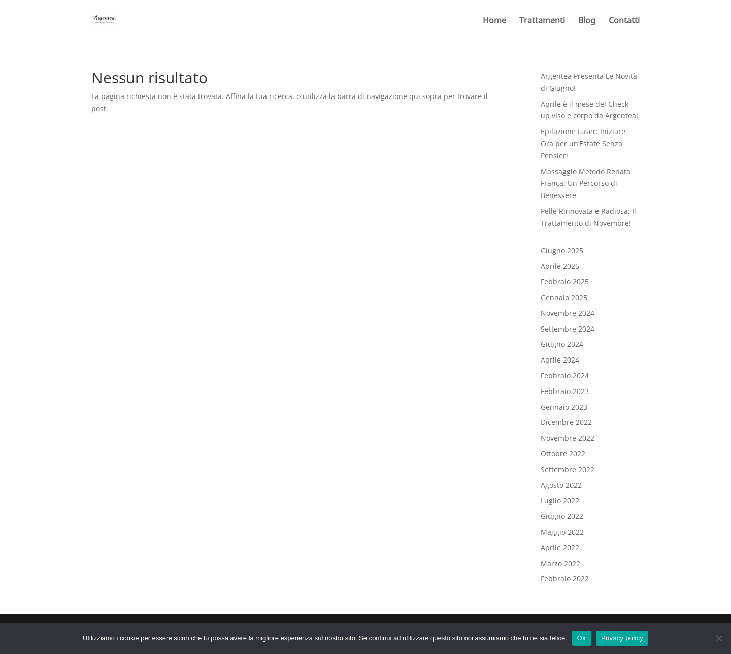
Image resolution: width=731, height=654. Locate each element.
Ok (581, 638)
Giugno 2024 (562, 344)
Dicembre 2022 (566, 422)
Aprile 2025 (560, 266)
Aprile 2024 (560, 360)
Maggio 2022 (562, 532)
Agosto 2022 (561, 485)
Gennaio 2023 (564, 407)
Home (494, 21)
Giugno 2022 (562, 516)
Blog (586, 21)
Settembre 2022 (567, 469)
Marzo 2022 (560, 563)
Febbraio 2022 (565, 578)
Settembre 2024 (567, 329)
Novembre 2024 (567, 313)
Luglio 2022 (560, 500)
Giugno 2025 (562, 250)
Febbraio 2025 (565, 281)
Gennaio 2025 (564, 297)
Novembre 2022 (567, 438)
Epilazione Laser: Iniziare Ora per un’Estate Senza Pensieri (583, 143)
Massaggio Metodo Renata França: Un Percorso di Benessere (585, 184)
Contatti (624, 21)
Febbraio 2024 (565, 375)
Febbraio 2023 (565, 391)
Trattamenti (542, 21)
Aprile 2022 (560, 547)
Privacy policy (622, 638)
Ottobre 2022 (563, 454)
